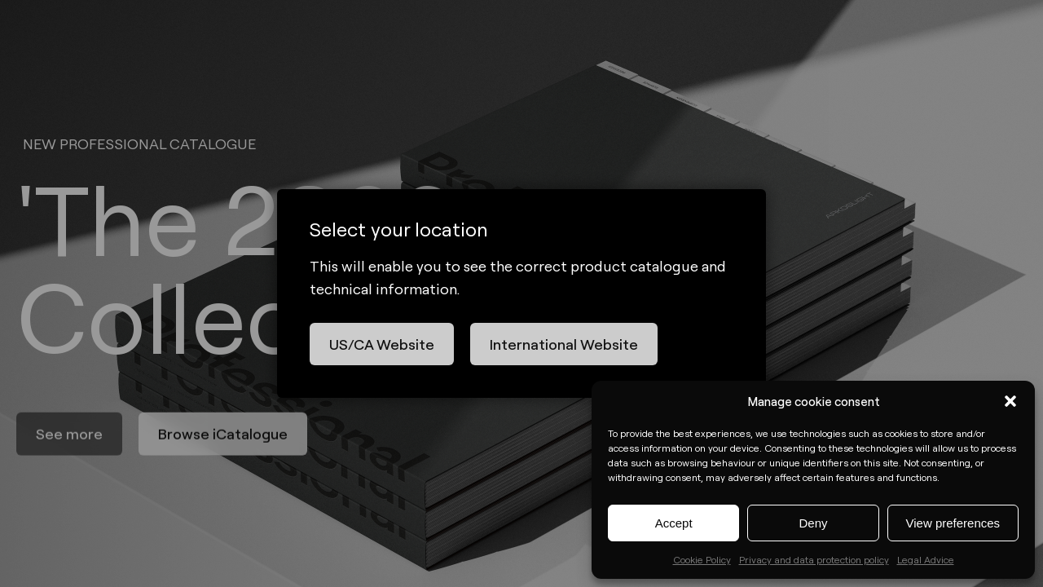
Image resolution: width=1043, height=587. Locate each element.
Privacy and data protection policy (814, 559)
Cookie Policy (702, 559)
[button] (1010, 401)
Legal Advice (925, 559)
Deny (813, 523)
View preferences (953, 523)
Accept (674, 523)
